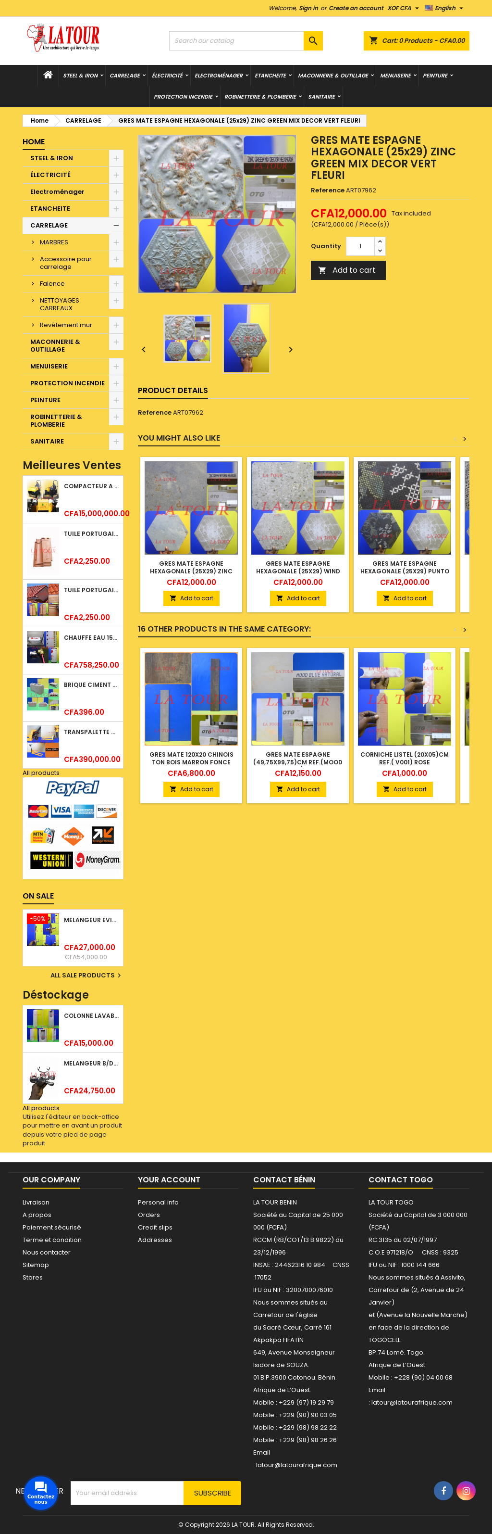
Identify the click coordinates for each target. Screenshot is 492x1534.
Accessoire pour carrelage (66, 262)
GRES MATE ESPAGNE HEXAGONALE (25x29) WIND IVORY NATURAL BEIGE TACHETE (298, 575)
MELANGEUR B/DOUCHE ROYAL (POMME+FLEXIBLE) (91, 1063)
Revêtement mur (66, 325)
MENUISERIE (395, 75)
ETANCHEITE (270, 75)
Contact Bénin (284, 1179)
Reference (327, 190)
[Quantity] (360, 246)
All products (41, 772)
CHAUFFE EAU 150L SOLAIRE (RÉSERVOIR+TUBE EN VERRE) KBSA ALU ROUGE (91, 637)
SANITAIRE (321, 97)
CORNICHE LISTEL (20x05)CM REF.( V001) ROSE (404, 758)
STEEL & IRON (80, 75)
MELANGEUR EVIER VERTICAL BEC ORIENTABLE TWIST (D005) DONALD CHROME (91, 920)
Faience (52, 283)
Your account (169, 1179)
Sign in (308, 8)
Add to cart (347, 270)
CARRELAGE (125, 75)
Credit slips (155, 1227)
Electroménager (219, 75)
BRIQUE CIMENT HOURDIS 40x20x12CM (91, 684)
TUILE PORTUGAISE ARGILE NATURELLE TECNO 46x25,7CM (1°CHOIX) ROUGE (91, 590)
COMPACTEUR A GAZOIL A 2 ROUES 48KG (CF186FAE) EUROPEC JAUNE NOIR (91, 486)
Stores (33, 1277)
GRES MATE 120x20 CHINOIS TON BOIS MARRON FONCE (191, 758)
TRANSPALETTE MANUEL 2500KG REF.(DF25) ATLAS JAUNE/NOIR (91, 731)
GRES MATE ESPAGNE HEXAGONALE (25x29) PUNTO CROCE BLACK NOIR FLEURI (404, 571)
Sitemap (36, 1264)
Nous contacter (47, 1252)
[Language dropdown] (445, 8)
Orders (149, 1214)
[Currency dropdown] (404, 8)
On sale (38, 895)
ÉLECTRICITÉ (167, 75)
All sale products (86, 975)
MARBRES (54, 242)
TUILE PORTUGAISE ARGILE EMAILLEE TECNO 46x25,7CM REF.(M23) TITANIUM (91, 533)
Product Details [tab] (173, 390)
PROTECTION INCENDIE (183, 97)
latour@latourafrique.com (412, 1402)
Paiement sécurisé (52, 1227)
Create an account (356, 8)
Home (34, 141)
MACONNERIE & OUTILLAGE (333, 75)
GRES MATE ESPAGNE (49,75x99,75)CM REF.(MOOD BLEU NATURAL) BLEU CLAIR (298, 762)
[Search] (246, 41)
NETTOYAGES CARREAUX (59, 304)
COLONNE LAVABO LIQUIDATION (91, 1015)
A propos (37, 1214)
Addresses (155, 1239)
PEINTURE (435, 75)
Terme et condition (52, 1239)
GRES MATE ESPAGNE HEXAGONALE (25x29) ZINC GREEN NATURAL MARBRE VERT (191, 571)
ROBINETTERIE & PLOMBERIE (260, 97)
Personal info (158, 1202)
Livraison (36, 1202)
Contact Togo (401, 1179)
